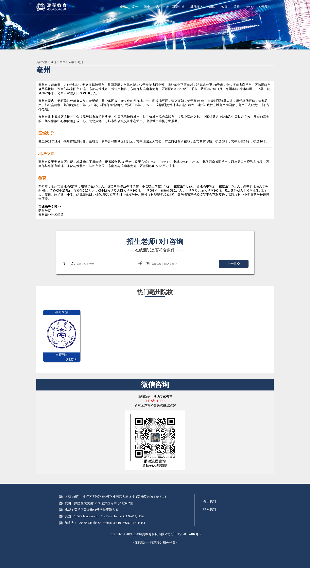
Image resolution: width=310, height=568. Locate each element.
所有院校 (42, 62)
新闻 (212, 7)
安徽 (75, 62)
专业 (249, 7)
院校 (236, 7)
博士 (147, 7)
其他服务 (196, 7)
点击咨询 (71, 355)
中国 (65, 62)
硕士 (134, 7)
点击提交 (233, 264)
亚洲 (55, 62)
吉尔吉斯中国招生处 (170, 7)
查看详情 (52, 355)
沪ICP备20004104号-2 (186, 529)
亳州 (84, 62)
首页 (122, 7)
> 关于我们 (208, 497)
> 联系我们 (208, 505)
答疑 (224, 7)
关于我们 (264, 7)
